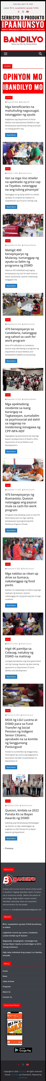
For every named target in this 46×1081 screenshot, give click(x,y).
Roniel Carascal (26, 173)
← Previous (8, 848)
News (8, 169)
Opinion (9, 97)
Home (5, 971)
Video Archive (8, 981)
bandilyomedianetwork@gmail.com (26, 909)
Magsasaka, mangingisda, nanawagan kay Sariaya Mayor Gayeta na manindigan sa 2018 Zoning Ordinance (22, 944)
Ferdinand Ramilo (30, 245)
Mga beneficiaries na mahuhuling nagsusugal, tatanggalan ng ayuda (22, 110)
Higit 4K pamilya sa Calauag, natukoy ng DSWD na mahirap (19, 652)
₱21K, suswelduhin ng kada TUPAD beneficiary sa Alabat (24, 9)
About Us (6, 992)
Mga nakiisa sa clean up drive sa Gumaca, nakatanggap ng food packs (21, 579)
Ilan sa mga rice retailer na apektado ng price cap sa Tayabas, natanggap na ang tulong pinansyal (22, 184)
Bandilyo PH (25, 102)
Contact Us (7, 997)
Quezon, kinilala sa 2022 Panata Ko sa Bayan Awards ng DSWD (22, 814)
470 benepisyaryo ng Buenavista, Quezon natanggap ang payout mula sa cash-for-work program (21, 502)
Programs (7, 986)
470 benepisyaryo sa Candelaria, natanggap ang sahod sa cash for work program (21, 335)
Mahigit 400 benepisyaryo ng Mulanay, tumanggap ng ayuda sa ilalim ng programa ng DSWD (22, 257)
